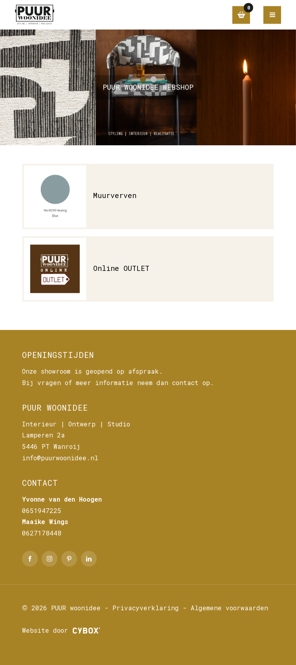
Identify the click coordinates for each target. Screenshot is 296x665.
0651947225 (41, 510)
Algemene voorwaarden (229, 608)
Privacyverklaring (145, 608)
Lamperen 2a (43, 435)
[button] (143, 79)
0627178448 (41, 533)
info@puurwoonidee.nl (60, 458)
